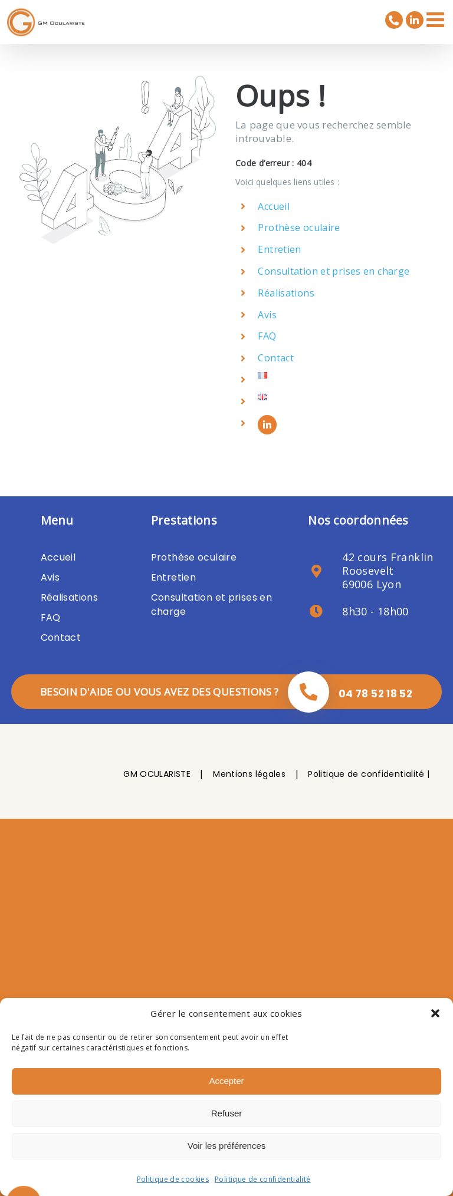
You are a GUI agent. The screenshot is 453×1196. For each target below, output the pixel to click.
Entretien (279, 249)
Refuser (226, 1113)
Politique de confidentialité (263, 1179)
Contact (276, 357)
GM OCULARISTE (157, 774)
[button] (435, 1013)
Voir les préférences (227, 1146)
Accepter (226, 1081)
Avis (267, 314)
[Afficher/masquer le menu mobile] (436, 19)
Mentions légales (249, 774)
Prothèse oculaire (299, 227)
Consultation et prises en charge (333, 271)
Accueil (274, 206)
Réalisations (286, 292)
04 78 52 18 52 (375, 694)
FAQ (267, 336)
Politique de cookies (173, 1179)
